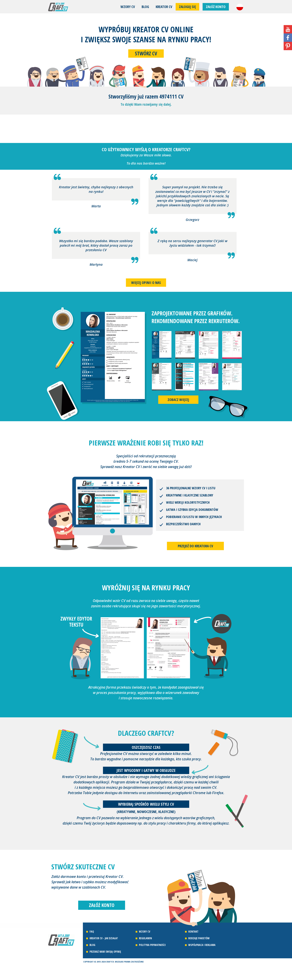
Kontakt (193, 931)
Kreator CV (164, 6)
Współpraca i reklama (201, 945)
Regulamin (145, 938)
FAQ (92, 931)
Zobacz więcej (178, 399)
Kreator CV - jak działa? (104, 938)
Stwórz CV (146, 53)
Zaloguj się (187, 6)
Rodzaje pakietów (199, 938)
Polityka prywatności (152, 945)
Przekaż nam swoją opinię (105, 951)
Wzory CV (128, 6)
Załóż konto (216, 6)
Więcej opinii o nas (146, 282)
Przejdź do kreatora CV (195, 546)
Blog (145, 6)
